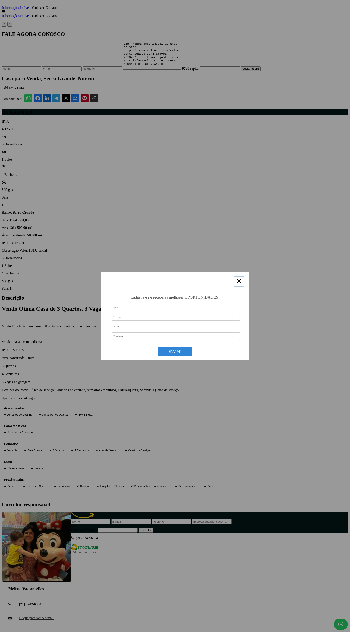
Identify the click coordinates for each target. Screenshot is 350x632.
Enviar (175, 352)
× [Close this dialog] (239, 281)
